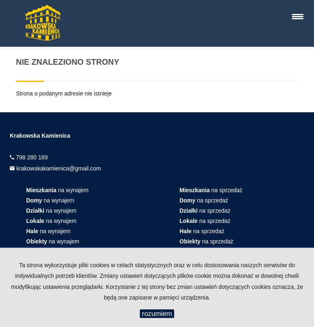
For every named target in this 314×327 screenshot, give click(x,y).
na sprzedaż (210, 190)
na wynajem (57, 190)
